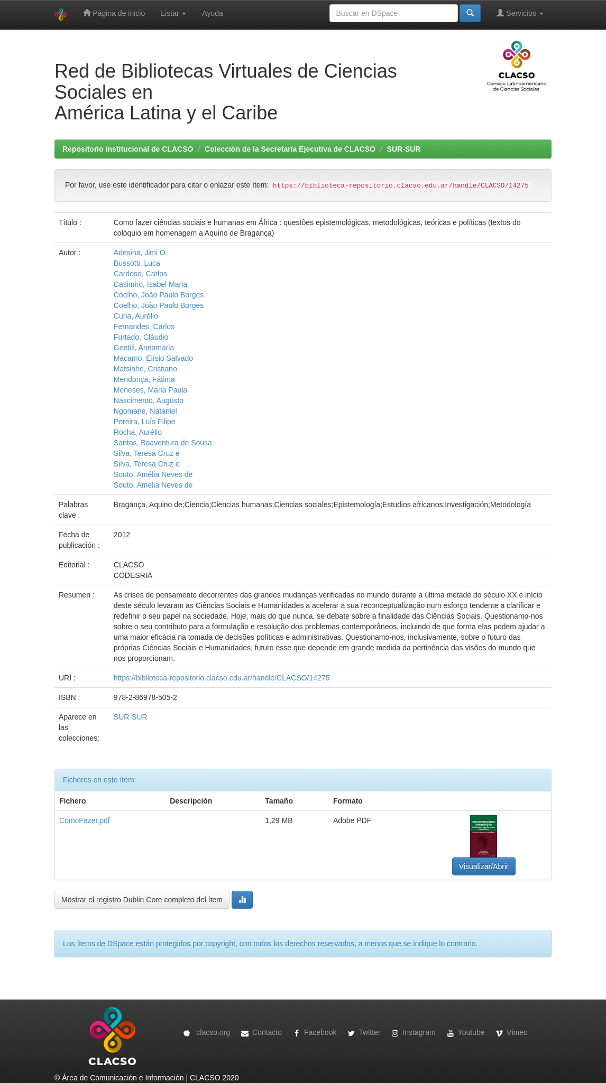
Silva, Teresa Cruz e (147, 453)
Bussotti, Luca (137, 263)
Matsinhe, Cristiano (145, 369)
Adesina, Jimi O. (141, 252)
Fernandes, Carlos (144, 326)
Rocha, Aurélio (138, 432)
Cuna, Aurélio (136, 316)
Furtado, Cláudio (141, 337)
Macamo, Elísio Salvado (153, 358)
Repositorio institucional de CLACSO (127, 149)
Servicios (520, 12)
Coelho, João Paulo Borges (159, 295)
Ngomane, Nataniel (145, 411)
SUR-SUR (404, 149)
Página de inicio (114, 12)
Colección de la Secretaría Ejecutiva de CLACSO (290, 149)
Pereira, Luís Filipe (145, 421)
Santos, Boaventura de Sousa (163, 442)
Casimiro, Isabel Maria (150, 284)
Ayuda (212, 13)
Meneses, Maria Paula (150, 390)
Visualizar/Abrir (484, 866)
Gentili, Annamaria (144, 347)
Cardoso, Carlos (140, 273)
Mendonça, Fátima (144, 379)
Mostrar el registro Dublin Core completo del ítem (142, 899)
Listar (173, 13)
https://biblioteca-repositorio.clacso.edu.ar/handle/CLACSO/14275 (222, 678)
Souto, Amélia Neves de (153, 474)
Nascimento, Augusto (148, 400)
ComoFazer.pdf (84, 820)
